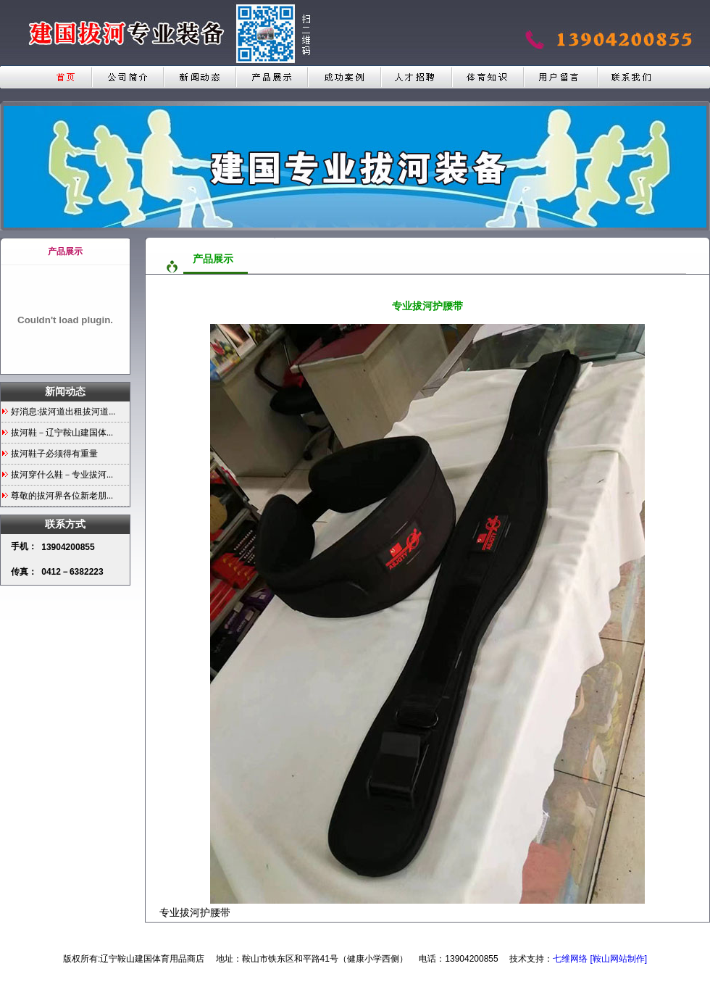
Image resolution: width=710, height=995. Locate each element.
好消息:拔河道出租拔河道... (63, 412)
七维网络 (570, 959)
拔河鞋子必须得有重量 (54, 454)
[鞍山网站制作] (618, 959)
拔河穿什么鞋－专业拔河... (62, 475)
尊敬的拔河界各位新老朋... (62, 496)
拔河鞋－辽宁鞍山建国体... (62, 433)
